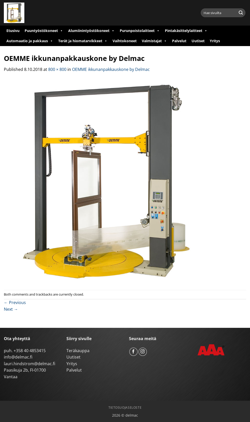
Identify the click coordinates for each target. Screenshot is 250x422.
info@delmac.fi (18, 357)
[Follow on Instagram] (142, 352)
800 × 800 (57, 69)
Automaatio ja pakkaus (29, 41)
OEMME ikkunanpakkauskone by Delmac (111, 69)
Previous (15, 302)
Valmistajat (154, 41)
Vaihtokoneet (125, 40)
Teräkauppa (77, 350)
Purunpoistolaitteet (140, 31)
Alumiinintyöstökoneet (91, 31)
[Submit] (240, 12)
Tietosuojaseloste (125, 407)
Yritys (215, 40)
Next (11, 309)
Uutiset (198, 40)
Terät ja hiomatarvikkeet (82, 41)
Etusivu (12, 30)
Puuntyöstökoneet (44, 31)
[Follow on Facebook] (133, 352)
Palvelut (179, 40)
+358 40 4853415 (30, 350)
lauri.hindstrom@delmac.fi (29, 363)
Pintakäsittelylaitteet (186, 31)
